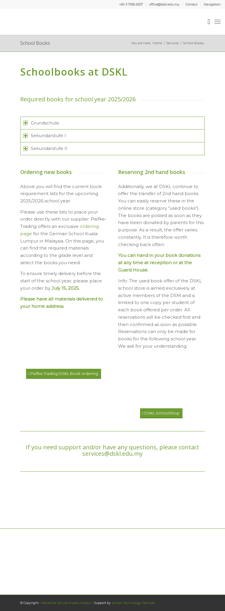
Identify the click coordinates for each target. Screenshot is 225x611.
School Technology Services (133, 603)
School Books (35, 43)
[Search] (206, 21)
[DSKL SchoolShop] (161, 413)
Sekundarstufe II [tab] (45, 148)
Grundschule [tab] (41, 123)
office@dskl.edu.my (164, 4)
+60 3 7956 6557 (131, 4)
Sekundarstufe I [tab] (44, 135)
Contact (191, 4)
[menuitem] (131, 4)
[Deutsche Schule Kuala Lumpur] (21, 21)
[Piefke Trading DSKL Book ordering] (63, 374)
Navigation (212, 4)
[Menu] (217, 22)
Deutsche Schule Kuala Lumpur (66, 603)
